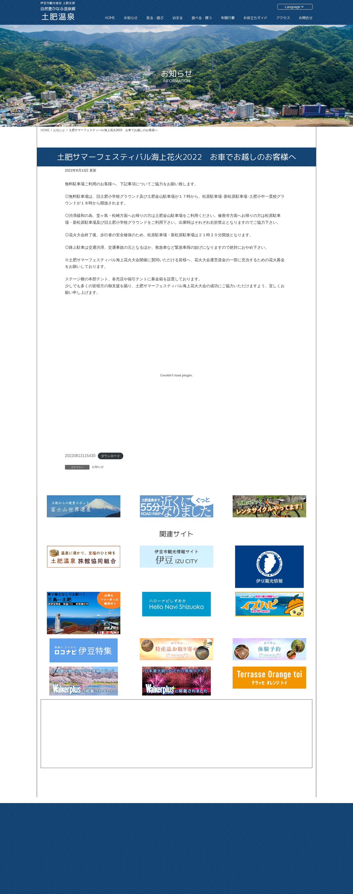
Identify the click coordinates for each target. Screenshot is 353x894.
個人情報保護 (280, 853)
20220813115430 (80, 456)
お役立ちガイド (282, 819)
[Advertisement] (176, 733)
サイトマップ (280, 844)
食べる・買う (240, 852)
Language (294, 7)
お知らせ (98, 467)
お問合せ (277, 836)
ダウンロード (110, 456)
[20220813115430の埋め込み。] (176, 375)
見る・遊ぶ (238, 835)
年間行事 (237, 861)
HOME (235, 818)
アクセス (277, 827)
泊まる (235, 844)
